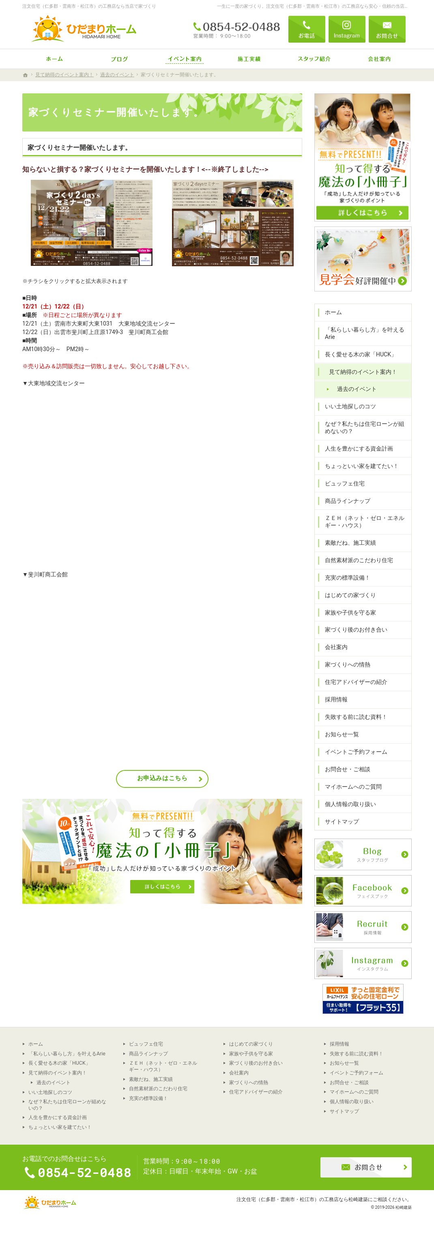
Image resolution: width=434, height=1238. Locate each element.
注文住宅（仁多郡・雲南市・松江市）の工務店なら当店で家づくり (89, 6)
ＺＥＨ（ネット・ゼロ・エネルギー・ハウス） (364, 521)
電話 (306, 29)
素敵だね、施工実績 (350, 542)
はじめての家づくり (350, 595)
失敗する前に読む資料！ (356, 717)
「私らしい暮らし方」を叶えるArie (364, 333)
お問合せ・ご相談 (347, 769)
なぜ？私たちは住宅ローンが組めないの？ (364, 427)
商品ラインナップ (347, 501)
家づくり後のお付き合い (356, 629)
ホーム (333, 312)
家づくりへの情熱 (347, 664)
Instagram (347, 29)
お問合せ (387, 29)
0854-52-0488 (237, 29)
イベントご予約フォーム (356, 751)
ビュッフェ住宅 (345, 483)
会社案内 (336, 647)
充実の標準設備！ (347, 577)
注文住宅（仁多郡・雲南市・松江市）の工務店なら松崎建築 (302, 1199)
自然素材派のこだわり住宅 (359, 560)
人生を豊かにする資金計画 (359, 448)
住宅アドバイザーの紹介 (356, 682)
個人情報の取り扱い (350, 804)
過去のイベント (357, 389)
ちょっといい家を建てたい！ (362, 466)
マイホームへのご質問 (353, 786)
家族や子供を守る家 (350, 612)
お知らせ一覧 (342, 734)
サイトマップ (342, 821)
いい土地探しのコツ (350, 406)
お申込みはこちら (162, 778)
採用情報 (336, 699)
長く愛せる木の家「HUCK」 (361, 354)
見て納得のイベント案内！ (363, 372)
